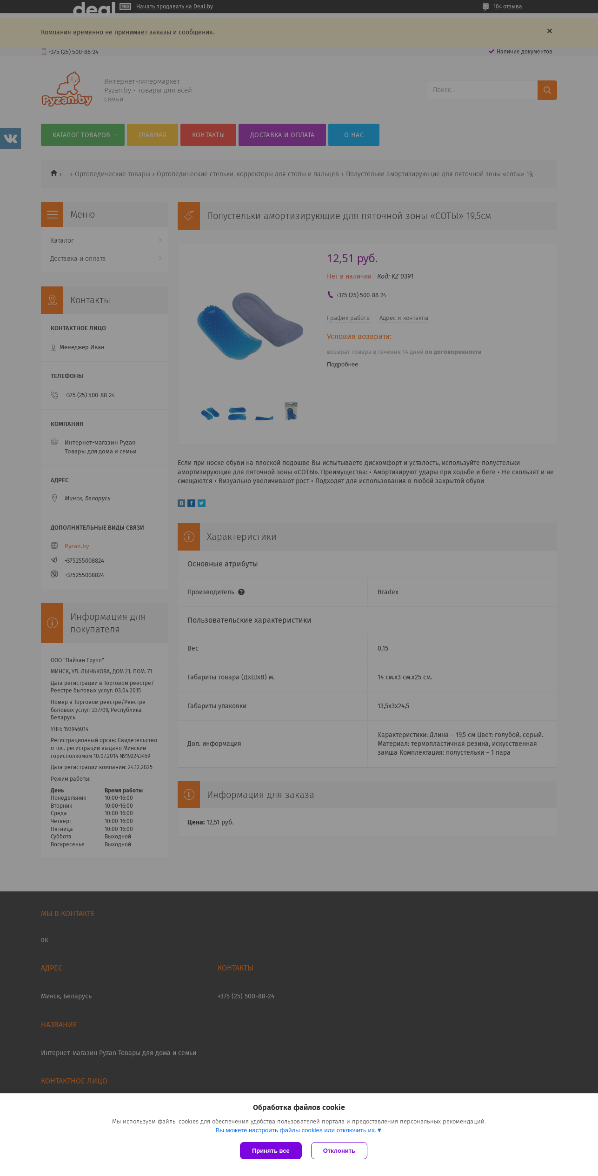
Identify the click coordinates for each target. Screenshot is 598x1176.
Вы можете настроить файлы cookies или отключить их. (295, 1130)
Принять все (271, 1150)
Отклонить (339, 1150)
